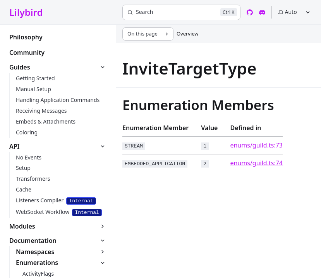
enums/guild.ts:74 (256, 163)
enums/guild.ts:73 (256, 145)
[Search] (181, 12)
